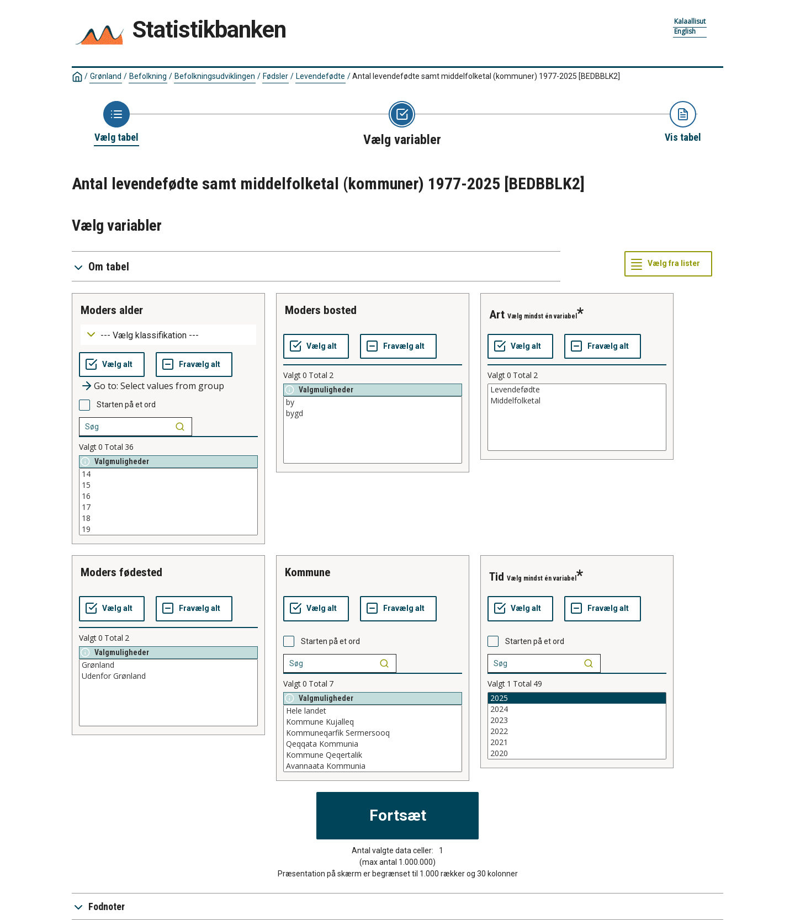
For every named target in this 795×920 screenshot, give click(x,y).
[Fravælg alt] (194, 364)
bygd (373, 413)
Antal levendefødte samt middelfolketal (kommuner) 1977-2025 (486, 76)
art (497, 314)
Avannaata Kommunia (373, 766)
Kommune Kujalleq (373, 721)
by (373, 402)
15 (168, 485)
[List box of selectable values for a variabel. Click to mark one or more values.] (168, 501)
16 (168, 496)
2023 (577, 720)
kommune (307, 572)
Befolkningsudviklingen (214, 76)
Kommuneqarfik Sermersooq (373, 732)
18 (168, 518)
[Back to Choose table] (116, 122)
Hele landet (373, 710)
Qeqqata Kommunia (373, 743)
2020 (577, 753)
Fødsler (275, 76)
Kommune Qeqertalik (373, 755)
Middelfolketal (577, 400)
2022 (577, 731)
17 (168, 507)
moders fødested (121, 572)
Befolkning (148, 76)
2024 (577, 709)
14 (168, 474)
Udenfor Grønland (168, 676)
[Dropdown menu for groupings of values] (168, 335)
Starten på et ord (126, 404)
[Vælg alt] (112, 364)
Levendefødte (320, 76)
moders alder (112, 310)
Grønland (105, 76)
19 (168, 529)
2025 (577, 698)
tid (496, 576)
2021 (577, 742)
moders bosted (321, 310)
